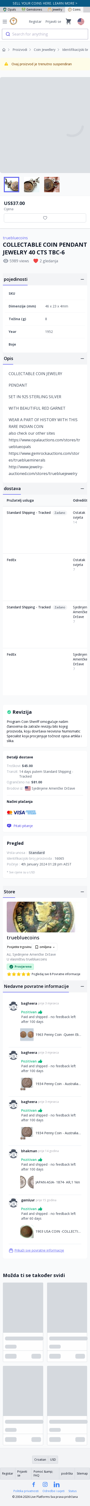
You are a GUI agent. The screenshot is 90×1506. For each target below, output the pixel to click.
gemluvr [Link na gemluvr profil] (28, 1200)
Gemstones (32, 9)
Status (72, 1491)
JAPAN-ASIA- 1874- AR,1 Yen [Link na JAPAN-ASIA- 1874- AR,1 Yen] (58, 1182)
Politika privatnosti (26, 1491)
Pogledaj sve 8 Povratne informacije (43, 974)
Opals (9, 9)
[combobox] (45, 34)
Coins (74, 9)
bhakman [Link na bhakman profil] (29, 1151)
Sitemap (82, 1473)
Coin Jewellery (44, 49)
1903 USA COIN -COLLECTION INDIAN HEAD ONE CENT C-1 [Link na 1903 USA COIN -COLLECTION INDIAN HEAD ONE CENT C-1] (58, 1231)
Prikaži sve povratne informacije (36, 1250)
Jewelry (55, 9)
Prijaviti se (53, 21)
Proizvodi (19, 49)
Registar (35, 21)
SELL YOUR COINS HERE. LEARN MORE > (45, 3)
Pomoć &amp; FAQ (43, 1473)
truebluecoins (15, 237)
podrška (67, 1473)
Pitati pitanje (20, 825)
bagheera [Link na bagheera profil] (29, 1003)
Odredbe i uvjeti (53, 1491)
